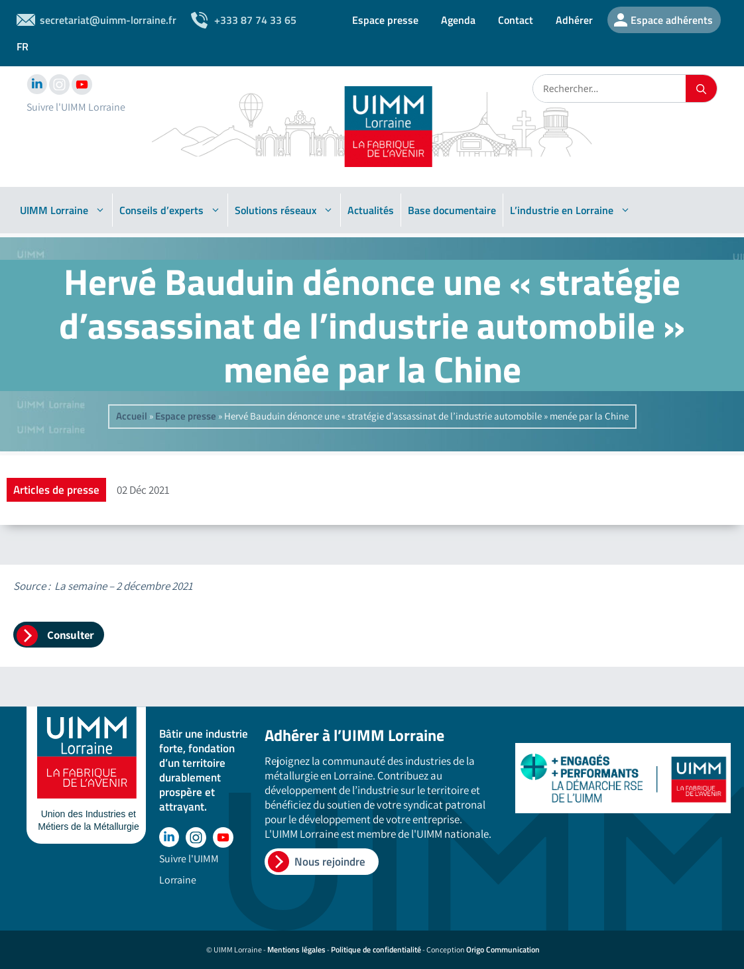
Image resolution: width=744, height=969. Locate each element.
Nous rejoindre (329, 861)
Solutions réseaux (284, 210)
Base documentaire (452, 210)
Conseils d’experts (170, 210)
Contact (515, 20)
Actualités (370, 210)
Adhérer (574, 20)
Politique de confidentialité (376, 949)
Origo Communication (503, 949)
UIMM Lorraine (62, 210)
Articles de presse (56, 489)
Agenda (458, 20)
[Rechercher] (701, 88)
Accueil (131, 416)
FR (23, 46)
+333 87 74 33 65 (255, 20)
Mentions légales (296, 949)
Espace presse (385, 20)
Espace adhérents (672, 20)
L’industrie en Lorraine (570, 210)
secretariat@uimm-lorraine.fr (108, 20)
